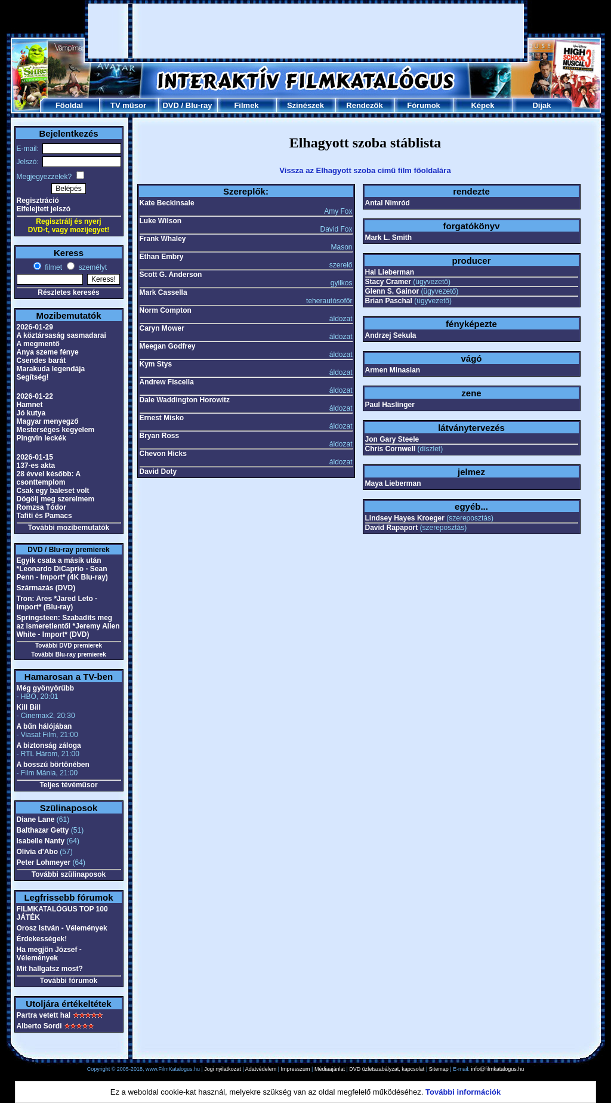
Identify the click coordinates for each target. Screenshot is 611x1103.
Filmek (246, 105)
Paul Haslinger (390, 404)
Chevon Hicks (163, 453)
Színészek (305, 105)
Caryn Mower (162, 328)
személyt (91, 267)
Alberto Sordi (39, 1026)
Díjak (541, 105)
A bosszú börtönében (53, 764)
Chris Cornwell (390, 449)
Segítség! (33, 377)
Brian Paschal (388, 301)
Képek (482, 105)
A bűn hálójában (44, 726)
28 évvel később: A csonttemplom (49, 478)
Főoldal (69, 105)
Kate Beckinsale (167, 203)
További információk (463, 1091)
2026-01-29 (35, 327)
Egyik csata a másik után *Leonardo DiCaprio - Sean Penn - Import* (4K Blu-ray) (62, 568)
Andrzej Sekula (390, 335)
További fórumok (68, 980)
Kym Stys (156, 364)
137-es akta (36, 465)
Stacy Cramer (388, 282)
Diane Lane (36, 819)
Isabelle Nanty (41, 841)
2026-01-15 (35, 457)
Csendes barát (41, 360)
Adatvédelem (261, 1069)
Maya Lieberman (393, 483)
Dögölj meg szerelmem (56, 499)
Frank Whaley (163, 239)
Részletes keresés (68, 292)
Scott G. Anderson (171, 274)
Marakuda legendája (51, 369)
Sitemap (439, 1069)
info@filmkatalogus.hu (497, 1069)
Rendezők (364, 105)
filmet (52, 267)
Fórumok (423, 105)
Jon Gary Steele (392, 439)
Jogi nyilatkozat (222, 1069)
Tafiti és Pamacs (44, 516)
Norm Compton (166, 310)
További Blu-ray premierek (68, 654)
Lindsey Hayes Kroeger (405, 518)
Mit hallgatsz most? (50, 969)
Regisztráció (38, 200)
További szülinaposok (69, 874)
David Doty (158, 471)
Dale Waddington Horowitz (185, 400)
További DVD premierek (68, 645)
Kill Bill (29, 707)
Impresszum (295, 1069)
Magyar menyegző (48, 421)
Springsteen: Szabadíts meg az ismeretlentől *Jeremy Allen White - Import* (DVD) (68, 626)
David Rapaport (391, 527)
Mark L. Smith (388, 237)
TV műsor (128, 105)
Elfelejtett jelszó (44, 209)
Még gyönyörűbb (46, 688)
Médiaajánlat (329, 1069)
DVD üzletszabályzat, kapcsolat (386, 1069)
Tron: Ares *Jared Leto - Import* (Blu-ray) (57, 602)
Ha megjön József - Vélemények (49, 953)
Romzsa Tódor (41, 507)
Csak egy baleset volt (53, 490)
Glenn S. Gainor (392, 291)
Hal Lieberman (390, 272)
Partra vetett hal (44, 1015)
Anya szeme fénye (48, 352)
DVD (170, 105)
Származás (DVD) (46, 588)
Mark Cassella (163, 292)
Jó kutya (31, 413)
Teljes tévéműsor (68, 785)
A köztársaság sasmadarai (61, 335)
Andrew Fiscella (167, 382)
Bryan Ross (160, 436)
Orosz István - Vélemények (62, 928)
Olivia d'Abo (37, 852)
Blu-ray (199, 105)
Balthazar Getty (43, 830)
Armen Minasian (393, 370)
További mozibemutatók (68, 527)
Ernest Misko (162, 418)
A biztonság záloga (49, 745)
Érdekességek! (42, 939)
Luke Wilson (161, 221)
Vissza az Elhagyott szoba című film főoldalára (364, 170)
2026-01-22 (35, 396)
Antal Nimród (387, 203)
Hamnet (30, 404)
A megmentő (38, 344)
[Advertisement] (306, 31)
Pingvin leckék (41, 438)
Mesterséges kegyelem (56, 430)
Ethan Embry (162, 256)
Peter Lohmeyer (44, 862)
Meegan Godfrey (168, 346)
